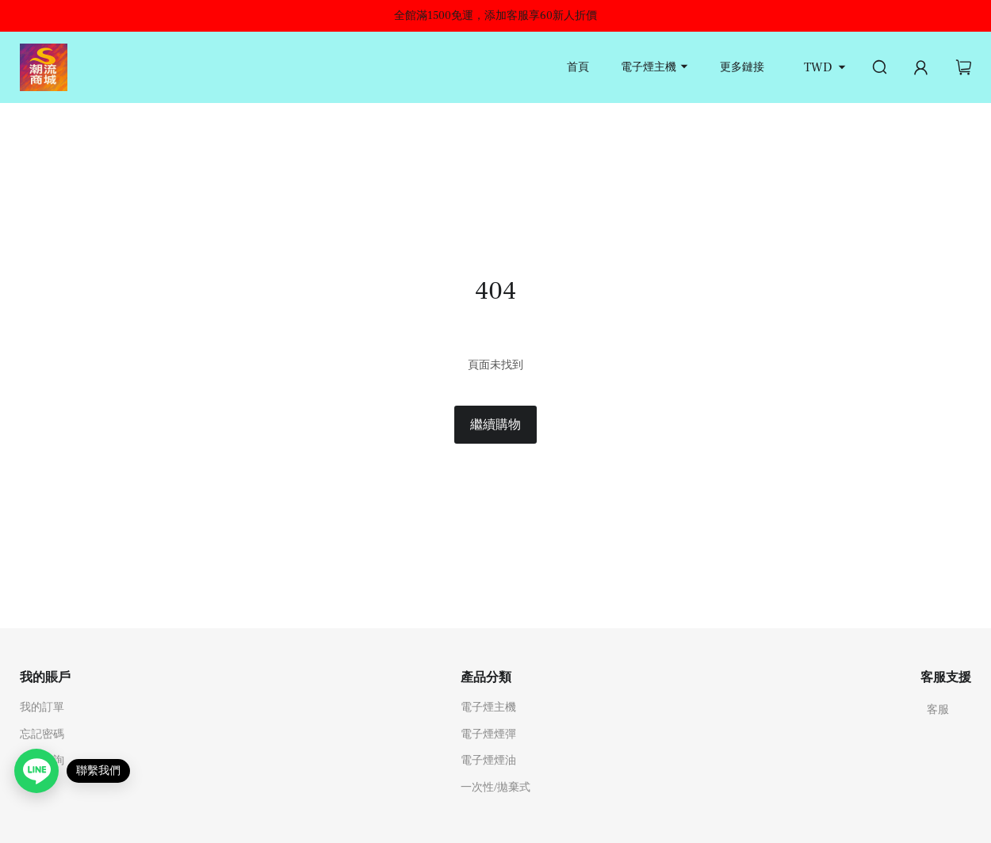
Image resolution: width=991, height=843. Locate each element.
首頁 (578, 67)
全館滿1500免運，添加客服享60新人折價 (495, 16)
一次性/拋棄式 (495, 787)
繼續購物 (495, 425)
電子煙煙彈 (488, 734)
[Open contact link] (36, 771)
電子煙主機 (648, 67)
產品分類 (486, 677)
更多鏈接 (742, 67)
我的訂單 (42, 707)
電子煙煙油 (488, 760)
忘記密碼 (42, 734)
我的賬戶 (45, 677)
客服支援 (945, 677)
